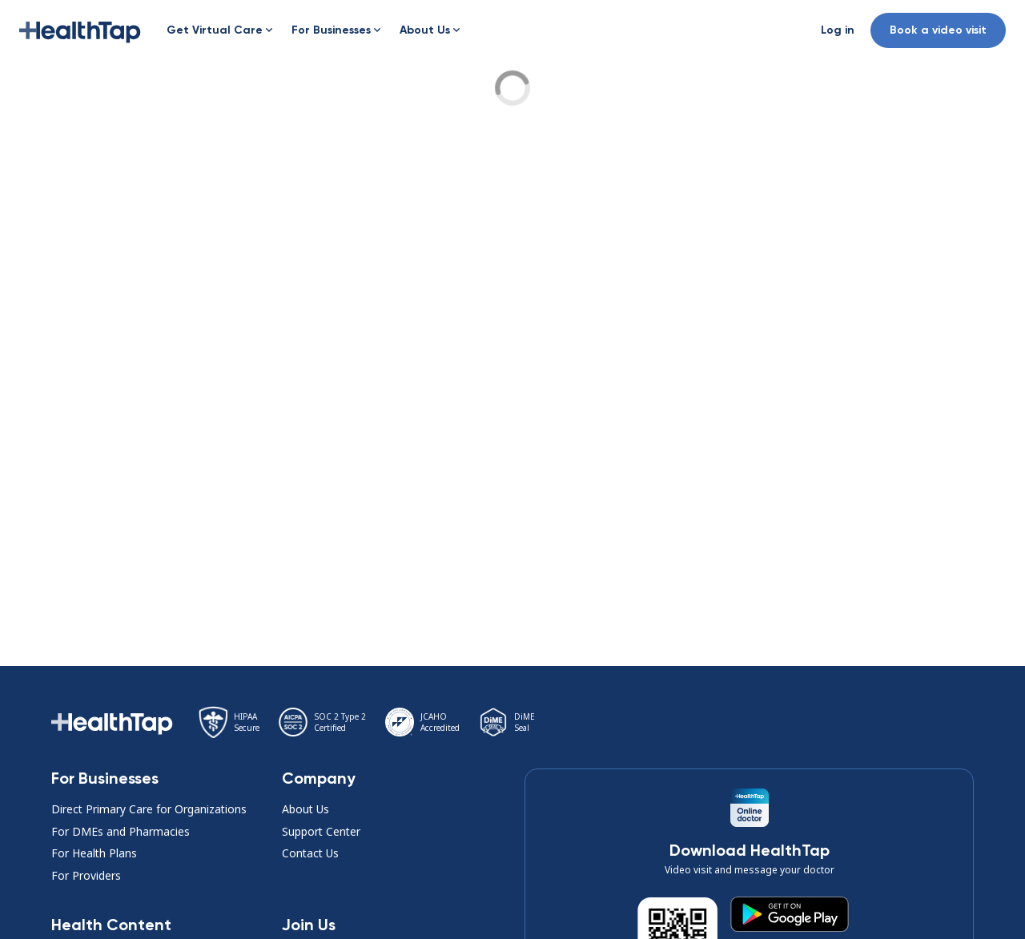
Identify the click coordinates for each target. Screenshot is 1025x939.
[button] (80, 30)
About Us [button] (305, 809)
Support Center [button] (321, 831)
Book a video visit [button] (938, 30)
